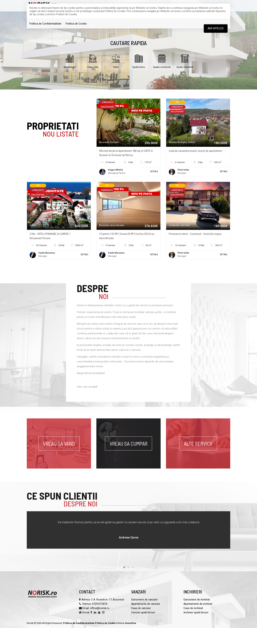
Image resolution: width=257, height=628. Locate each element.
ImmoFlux (130, 623)
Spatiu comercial (162, 60)
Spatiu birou (139, 60)
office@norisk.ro (99, 608)
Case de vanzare (141, 608)
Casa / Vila (93, 60)
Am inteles (216, 28)
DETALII (154, 171)
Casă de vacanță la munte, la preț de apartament (195, 150)
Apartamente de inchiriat (197, 603)
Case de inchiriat (193, 608)
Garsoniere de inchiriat (196, 599)
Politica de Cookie (76, 23)
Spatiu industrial (185, 60)
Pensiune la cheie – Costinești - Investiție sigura (195, 233)
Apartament (70, 60)
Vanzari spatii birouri (143, 612)
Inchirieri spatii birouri (195, 612)
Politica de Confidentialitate (45, 23)
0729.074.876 (99, 603)
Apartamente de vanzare (145, 603)
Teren (116, 60)
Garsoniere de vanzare (144, 599)
